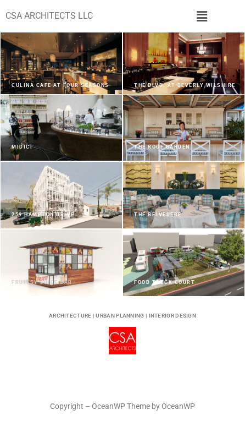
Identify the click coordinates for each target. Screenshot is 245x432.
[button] (202, 16)
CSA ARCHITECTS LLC (49, 15)
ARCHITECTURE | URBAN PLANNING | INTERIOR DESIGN (122, 316)
